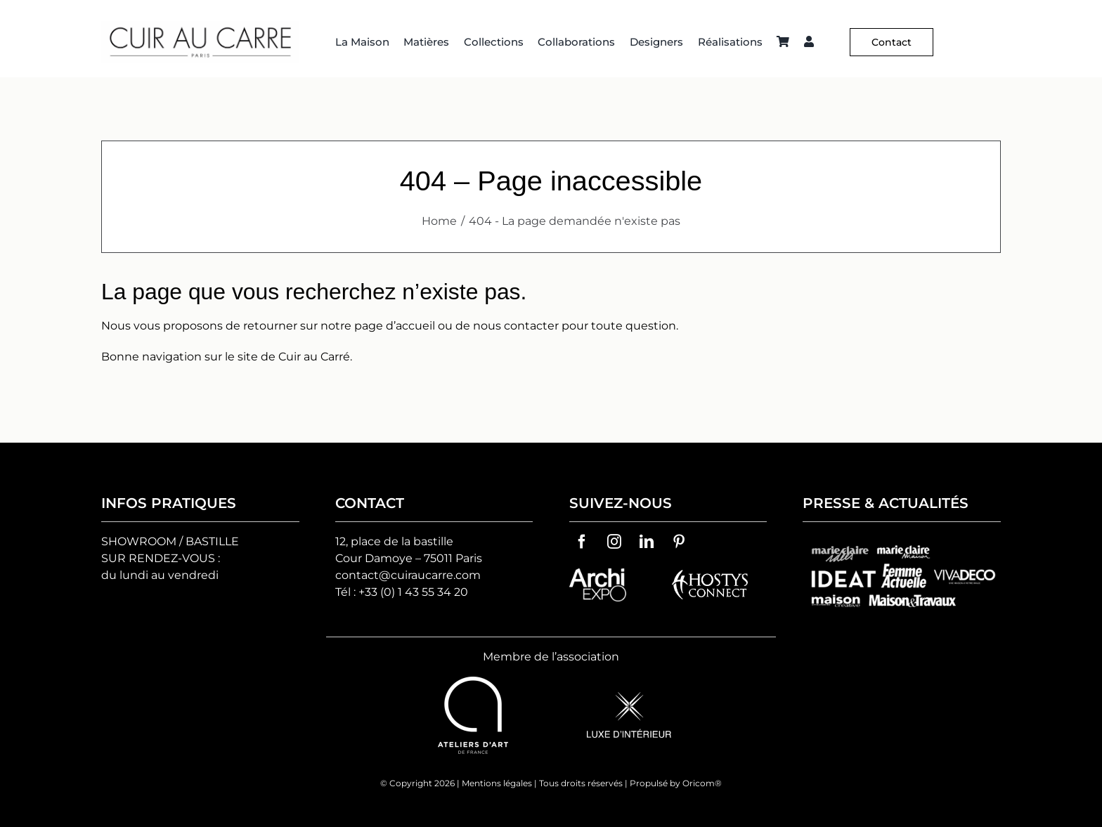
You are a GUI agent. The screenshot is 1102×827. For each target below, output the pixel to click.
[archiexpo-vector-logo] (597, 573)
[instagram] (614, 541)
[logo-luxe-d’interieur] (629, 697)
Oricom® (702, 783)
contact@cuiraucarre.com (408, 575)
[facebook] (582, 541)
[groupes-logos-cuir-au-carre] (902, 541)
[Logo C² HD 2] (200, 26)
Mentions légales (497, 783)
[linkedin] (646, 541)
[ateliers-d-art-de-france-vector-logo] (473, 682)
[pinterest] (679, 541)
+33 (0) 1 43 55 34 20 (413, 592)
